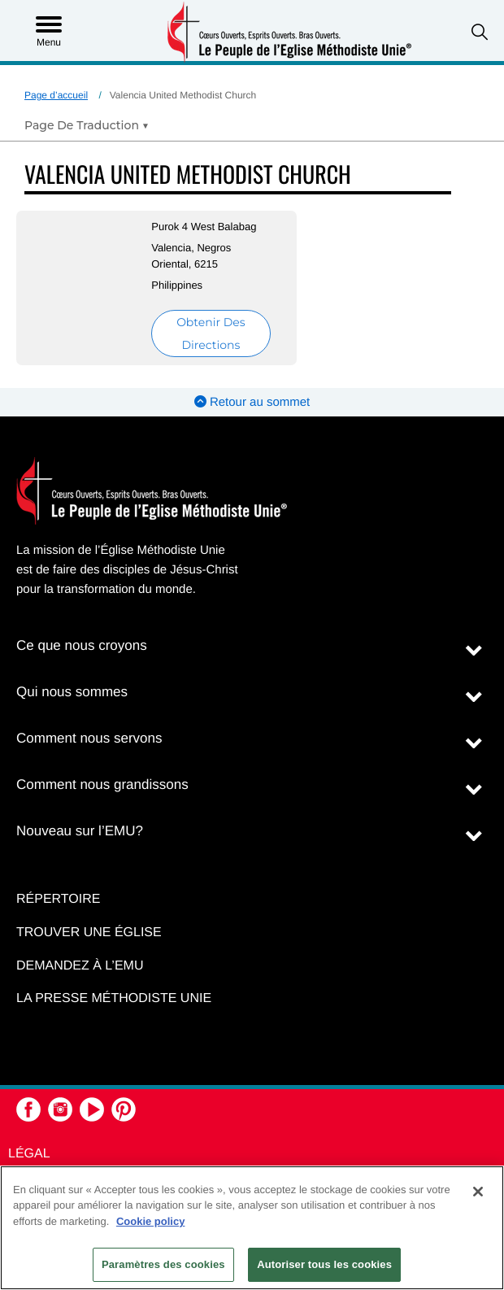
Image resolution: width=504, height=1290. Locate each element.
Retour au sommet (252, 402)
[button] (479, 32)
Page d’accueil (56, 95)
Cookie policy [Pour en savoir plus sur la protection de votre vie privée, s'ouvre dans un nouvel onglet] (150, 1221)
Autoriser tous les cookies (324, 1264)
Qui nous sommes (72, 691)
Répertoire (58, 899)
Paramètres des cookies (163, 1264)
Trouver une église (89, 932)
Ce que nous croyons (81, 645)
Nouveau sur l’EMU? (79, 831)
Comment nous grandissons (102, 784)
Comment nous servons (89, 738)
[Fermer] (478, 1191)
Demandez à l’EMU (79, 966)
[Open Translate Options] (86, 125)
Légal (29, 1154)
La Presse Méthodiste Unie (113, 998)
